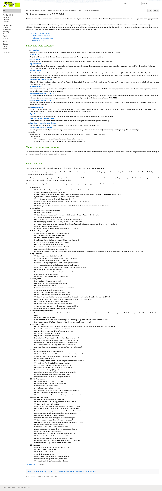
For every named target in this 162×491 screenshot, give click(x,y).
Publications (7, 29)
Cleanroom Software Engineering (41, 127)
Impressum (6, 52)
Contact (5, 38)
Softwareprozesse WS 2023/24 (40, 33)
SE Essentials (35, 59)
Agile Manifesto (35, 64)
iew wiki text (70, 471)
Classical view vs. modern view (43, 38)
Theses (5, 34)
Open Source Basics (37, 114)
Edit (150, 11)
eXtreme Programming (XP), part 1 (42, 93)
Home (7, 25)
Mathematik (7, 17)
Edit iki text (80, 471)
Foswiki (37, 10)
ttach (35, 471)
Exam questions (38, 40)
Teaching (6, 32)
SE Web (43, 10)
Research (6, 27)
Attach (156, 11)
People (5, 36)
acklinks (62, 471)
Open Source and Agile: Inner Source (43, 123)
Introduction (34, 50)
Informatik (6, 19)
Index (5, 46)
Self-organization (36, 86)
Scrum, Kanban (35, 70)
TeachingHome (52, 10)
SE (4, 11)
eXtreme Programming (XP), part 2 (42, 100)
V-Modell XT (34, 54)
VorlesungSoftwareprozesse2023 (68, 10)
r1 (56, 471)
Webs (5, 48)
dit (29, 471)
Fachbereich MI (8, 15)
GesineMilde (31, 465)
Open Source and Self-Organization (42, 118)
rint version (42, 471)
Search (5, 44)
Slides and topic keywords (41, 36)
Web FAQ (6, 21)
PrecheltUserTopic (92, 10)
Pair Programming (36, 107)
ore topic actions (92, 471)
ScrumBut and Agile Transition (40, 80)
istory (50, 471)
